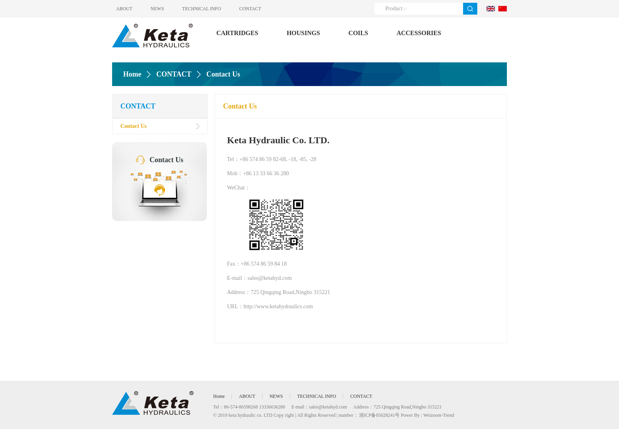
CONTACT (250, 8)
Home (132, 74)
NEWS (157, 8)
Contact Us (133, 126)
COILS (358, 33)
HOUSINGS (303, 33)
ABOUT (124, 8)
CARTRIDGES (237, 33)
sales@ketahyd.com (328, 407)
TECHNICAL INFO (201, 8)
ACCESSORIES (418, 33)
